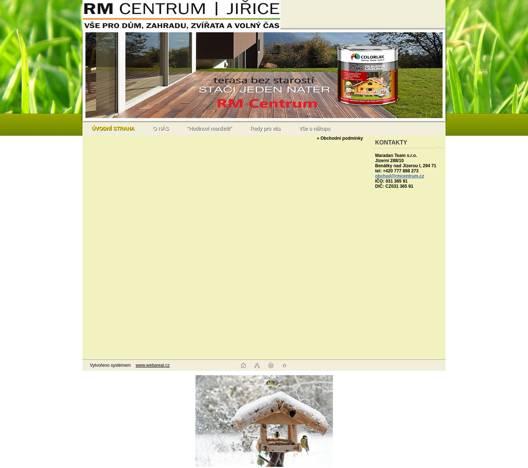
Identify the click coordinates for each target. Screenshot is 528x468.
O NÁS (161, 128)
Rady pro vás (265, 128)
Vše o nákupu (314, 128)
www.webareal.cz (153, 365)
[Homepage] (113, 128)
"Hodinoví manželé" (209, 128)
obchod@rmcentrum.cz (399, 176)
